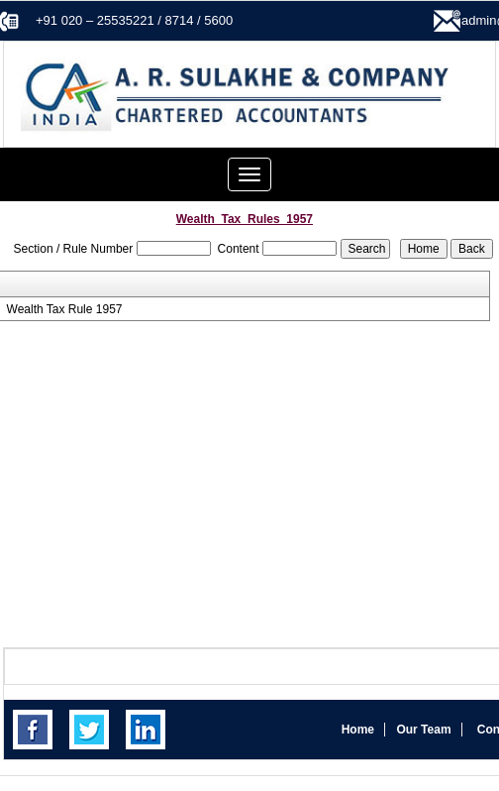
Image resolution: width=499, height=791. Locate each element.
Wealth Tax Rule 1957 (65, 309)
